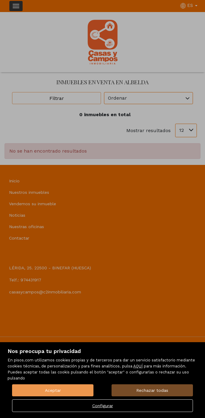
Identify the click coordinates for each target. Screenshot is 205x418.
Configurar (102, 405)
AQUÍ (138, 366)
